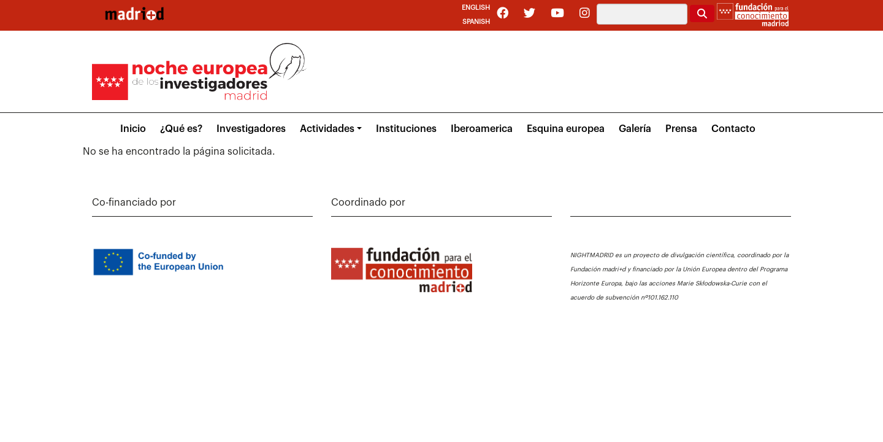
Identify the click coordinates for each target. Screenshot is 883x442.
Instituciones (406, 129)
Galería (635, 129)
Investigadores (251, 129)
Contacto (733, 129)
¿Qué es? (181, 129)
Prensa (681, 129)
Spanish (476, 21)
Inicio (133, 129)
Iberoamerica (482, 129)
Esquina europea (566, 129)
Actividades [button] (327, 129)
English (476, 7)
